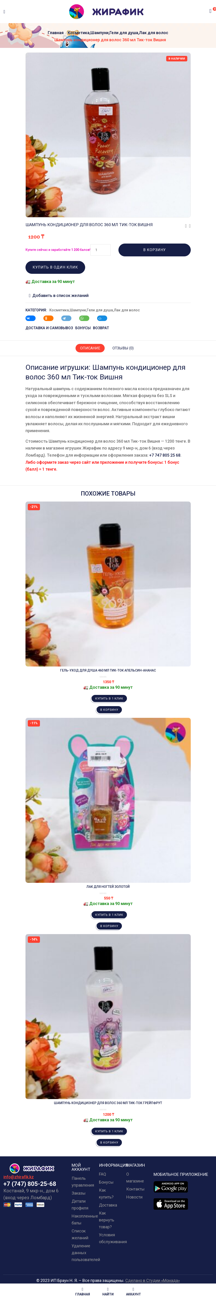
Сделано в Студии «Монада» (152, 1280)
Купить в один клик (55, 267)
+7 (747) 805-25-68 (29, 1183)
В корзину (154, 250)
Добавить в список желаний (60, 295)
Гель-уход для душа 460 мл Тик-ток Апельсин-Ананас (108, 670)
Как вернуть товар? (106, 1220)
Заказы (79, 1193)
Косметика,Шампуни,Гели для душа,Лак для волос (118, 32)
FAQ (102, 1174)
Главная (56, 32)
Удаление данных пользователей (86, 1252)
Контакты (135, 1189)
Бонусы (106, 1182)
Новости (134, 1197)
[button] (210, 11)
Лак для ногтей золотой (108, 887)
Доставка (108, 1205)
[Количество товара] (100, 250)
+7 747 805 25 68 (164, 455)
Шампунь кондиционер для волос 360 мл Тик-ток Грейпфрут (108, 1103)
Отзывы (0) (123, 348)
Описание (90, 348)
